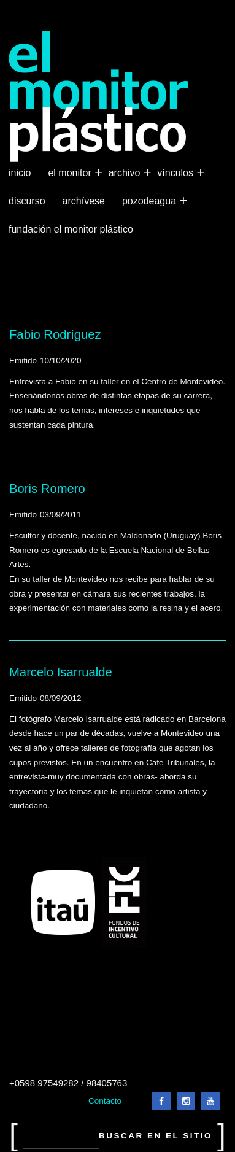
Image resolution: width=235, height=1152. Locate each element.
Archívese (84, 201)
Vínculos (176, 173)
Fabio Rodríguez (55, 334)
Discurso (27, 201)
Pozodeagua (150, 201)
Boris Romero (47, 488)
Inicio (20, 173)
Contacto (104, 1100)
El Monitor (70, 173)
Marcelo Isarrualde (60, 672)
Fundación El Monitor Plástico (71, 229)
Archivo (126, 173)
